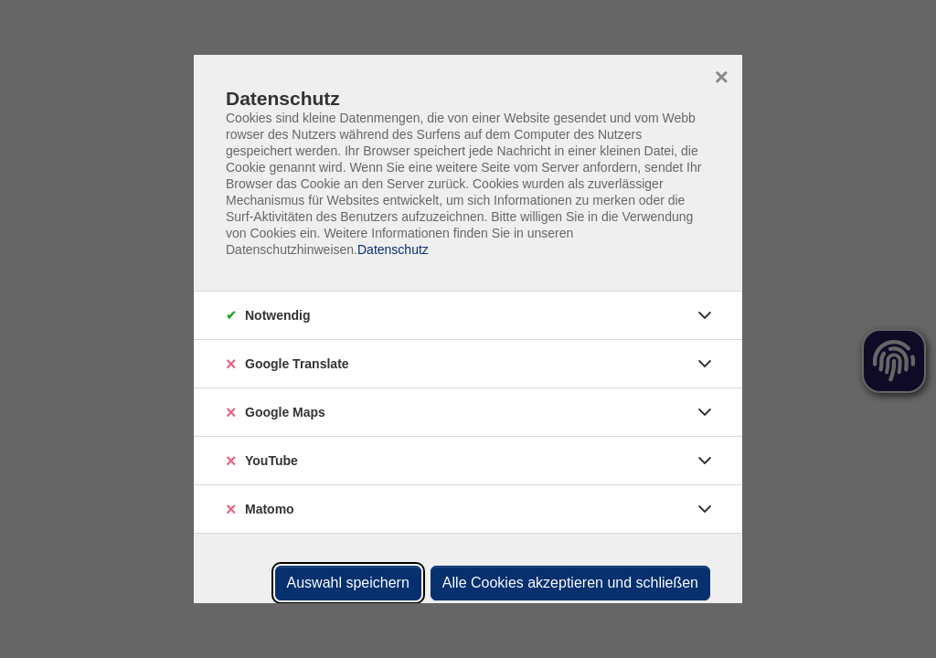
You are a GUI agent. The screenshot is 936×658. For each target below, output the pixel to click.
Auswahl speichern (348, 582)
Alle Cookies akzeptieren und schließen (570, 582)
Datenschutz (393, 249)
